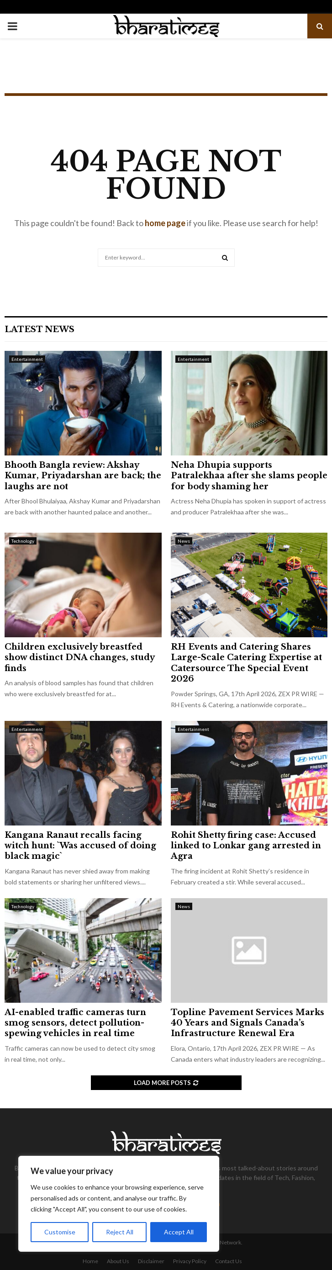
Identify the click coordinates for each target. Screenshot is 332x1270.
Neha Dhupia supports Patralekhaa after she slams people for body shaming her (249, 476)
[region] (118, 1204)
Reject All (119, 1232)
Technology (22, 541)
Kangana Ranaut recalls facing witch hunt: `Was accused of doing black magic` (80, 846)
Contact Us (228, 1261)
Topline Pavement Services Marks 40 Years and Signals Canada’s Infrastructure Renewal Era (247, 1023)
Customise (59, 1232)
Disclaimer (151, 1261)
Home (90, 1261)
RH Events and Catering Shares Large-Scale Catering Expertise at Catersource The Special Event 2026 (246, 663)
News (184, 541)
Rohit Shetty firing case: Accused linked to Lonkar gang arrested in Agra (246, 846)
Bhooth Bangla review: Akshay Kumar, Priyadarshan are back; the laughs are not (83, 476)
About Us (118, 1261)
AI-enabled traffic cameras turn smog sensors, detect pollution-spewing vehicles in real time (75, 1023)
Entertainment (27, 359)
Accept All (179, 1232)
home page (165, 223)
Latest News (39, 329)
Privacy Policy (189, 1261)
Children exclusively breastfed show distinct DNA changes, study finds (79, 657)
